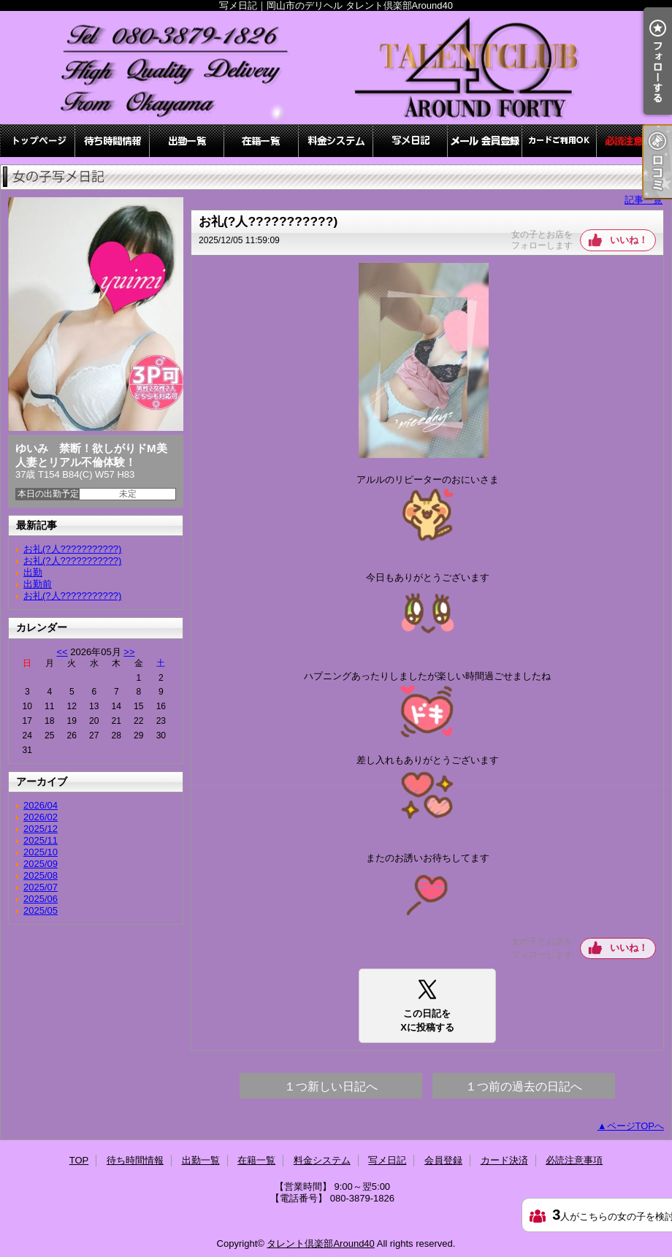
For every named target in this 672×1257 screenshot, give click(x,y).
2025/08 (40, 875)
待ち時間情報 (112, 140)
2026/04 (40, 805)
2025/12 (40, 828)
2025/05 (40, 910)
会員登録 (485, 140)
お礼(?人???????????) (72, 548)
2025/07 (40, 887)
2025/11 (40, 840)
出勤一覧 (187, 140)
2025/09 (40, 863)
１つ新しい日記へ (331, 1086)
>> (128, 651)
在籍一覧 (261, 140)
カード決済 (559, 140)
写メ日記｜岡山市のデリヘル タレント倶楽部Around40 (336, 67)
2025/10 (40, 852)
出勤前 (37, 583)
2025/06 (40, 898)
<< (61, 651)
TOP (38, 140)
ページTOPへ (636, 1125)
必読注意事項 (634, 140)
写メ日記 (410, 140)
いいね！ (629, 239)
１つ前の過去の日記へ (523, 1086)
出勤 (32, 572)
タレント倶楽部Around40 (320, 1243)
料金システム (336, 140)
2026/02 (40, 816)
